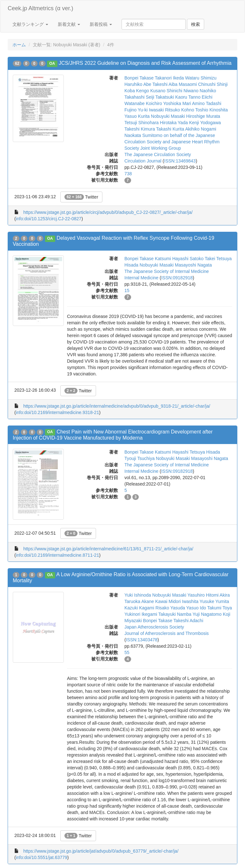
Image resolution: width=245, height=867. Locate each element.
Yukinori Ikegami (140, 614)
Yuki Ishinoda (137, 595)
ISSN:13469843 (180, 160)
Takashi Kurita (170, 129)
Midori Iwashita (183, 601)
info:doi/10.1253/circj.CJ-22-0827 (48, 218)
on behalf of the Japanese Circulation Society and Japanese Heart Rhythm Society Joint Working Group (171, 142)
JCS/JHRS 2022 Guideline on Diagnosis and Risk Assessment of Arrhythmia (145, 63)
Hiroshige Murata (203, 116)
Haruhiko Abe (137, 84)
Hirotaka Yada (174, 122)
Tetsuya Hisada (204, 452)
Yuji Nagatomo (207, 614)
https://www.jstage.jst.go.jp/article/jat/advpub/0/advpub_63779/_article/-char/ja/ (100, 851)
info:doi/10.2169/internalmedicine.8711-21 (57, 555)
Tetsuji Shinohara (141, 122)
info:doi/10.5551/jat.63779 (41, 857)
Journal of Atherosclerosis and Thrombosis (166, 633)
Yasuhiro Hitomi (203, 595)
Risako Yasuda (170, 607)
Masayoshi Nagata (193, 265)
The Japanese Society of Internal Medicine (166, 271)
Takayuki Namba (174, 614)
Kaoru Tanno (187, 97)
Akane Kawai (154, 601)
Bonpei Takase (139, 77)
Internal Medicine (141, 277)
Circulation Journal (142, 160)
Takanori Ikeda (169, 77)
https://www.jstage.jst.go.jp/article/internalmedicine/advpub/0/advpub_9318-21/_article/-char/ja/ (116, 406)
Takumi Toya (219, 607)
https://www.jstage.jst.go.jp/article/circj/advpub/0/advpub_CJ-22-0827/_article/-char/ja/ (108, 212)
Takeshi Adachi (188, 620)
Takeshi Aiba (165, 84)
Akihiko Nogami (200, 129)
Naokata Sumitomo (143, 135)
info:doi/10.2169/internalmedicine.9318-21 (57, 412)
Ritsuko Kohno (179, 109)
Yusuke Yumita (214, 601)
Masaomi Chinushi (197, 84)
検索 (195, 24)
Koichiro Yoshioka (163, 103)
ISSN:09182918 (177, 277)
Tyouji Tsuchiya (139, 458)
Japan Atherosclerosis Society (154, 627)
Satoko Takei (202, 258)
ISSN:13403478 (142, 639)
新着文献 (69, 24)
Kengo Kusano (151, 90)
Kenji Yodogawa (205, 122)
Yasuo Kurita (137, 116)
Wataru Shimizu (200, 77)
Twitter (81, 197)
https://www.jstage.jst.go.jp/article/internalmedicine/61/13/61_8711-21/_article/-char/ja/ (108, 548)
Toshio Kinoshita (211, 109)
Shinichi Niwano (182, 90)
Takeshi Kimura (139, 129)
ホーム (19, 44)
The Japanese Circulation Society (157, 154)
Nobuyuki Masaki (168, 116)
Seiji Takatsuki (160, 97)
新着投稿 (101, 24)
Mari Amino (193, 103)
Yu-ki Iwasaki (151, 109)
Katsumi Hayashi (171, 258)
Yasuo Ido (196, 607)
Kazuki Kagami (139, 607)
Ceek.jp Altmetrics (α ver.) (40, 8)
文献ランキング (30, 24)
